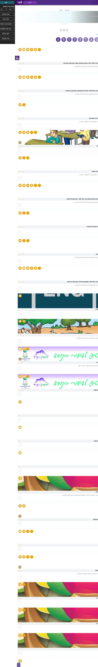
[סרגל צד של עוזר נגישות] (2, 58)
